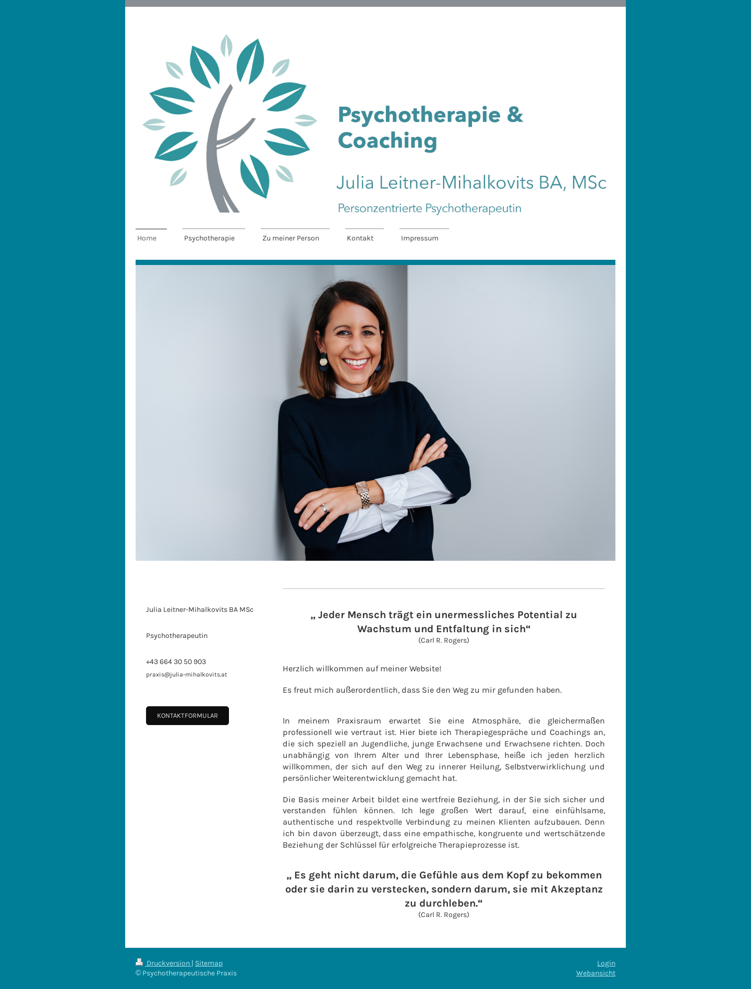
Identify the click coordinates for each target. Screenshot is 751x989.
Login (606, 963)
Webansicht (595, 973)
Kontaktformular (187, 715)
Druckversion (163, 963)
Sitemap (209, 963)
